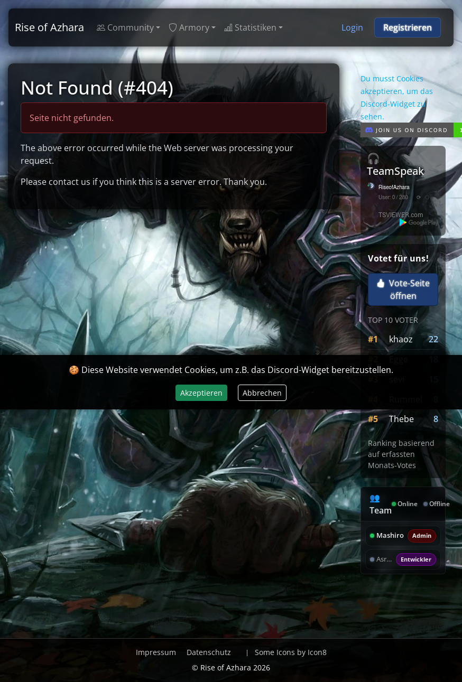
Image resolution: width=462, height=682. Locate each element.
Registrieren (407, 27)
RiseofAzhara (394, 187)
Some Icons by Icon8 (291, 652)
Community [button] (125, 27)
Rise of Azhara (49, 27)
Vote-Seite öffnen (403, 289)
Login (352, 27)
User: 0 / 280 (393, 197)
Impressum (156, 652)
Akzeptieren (201, 393)
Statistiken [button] (250, 27)
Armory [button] (189, 27)
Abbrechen (262, 393)
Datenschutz (209, 652)
